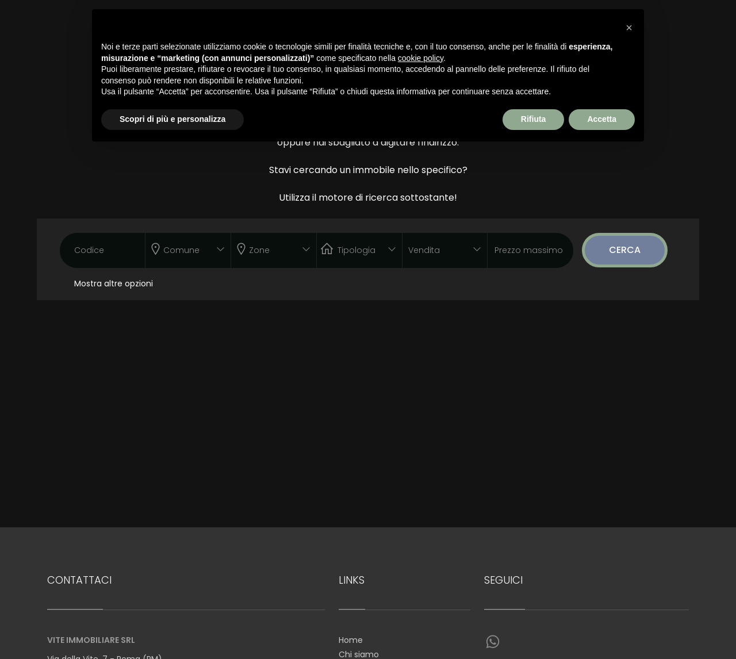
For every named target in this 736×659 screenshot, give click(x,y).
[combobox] (188, 250)
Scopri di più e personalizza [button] (172, 119)
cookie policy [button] (420, 58)
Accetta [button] (601, 119)
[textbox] (180, 247)
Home (351, 640)
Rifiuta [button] (533, 119)
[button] (629, 27)
